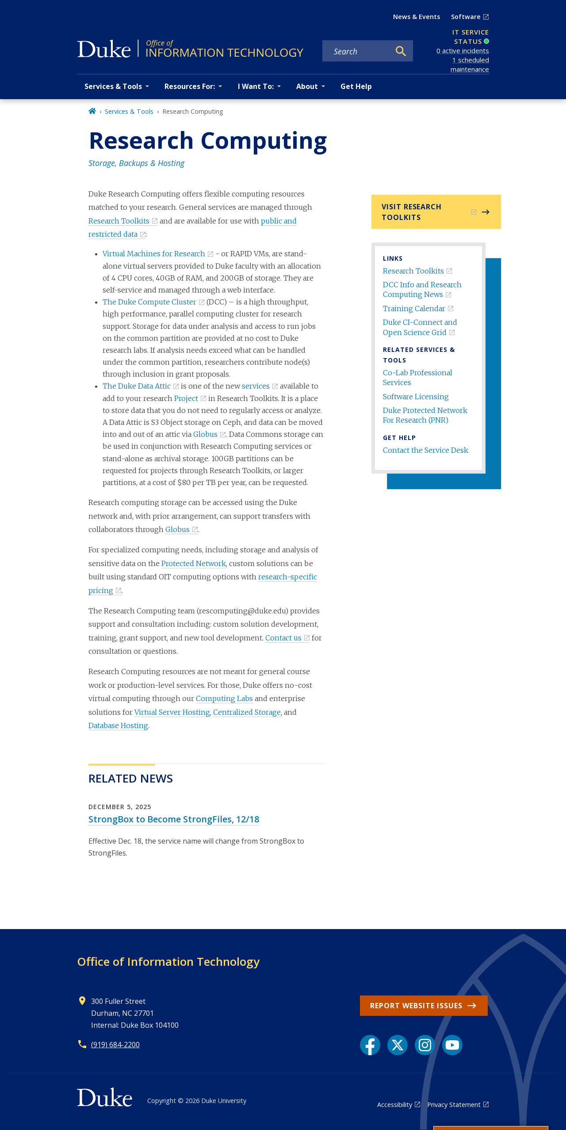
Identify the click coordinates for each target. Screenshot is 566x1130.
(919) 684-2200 (115, 1044)
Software (466, 16)
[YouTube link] (452, 1045)
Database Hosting (118, 725)
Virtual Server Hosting (172, 712)
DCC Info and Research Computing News (422, 289)
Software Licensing (416, 396)
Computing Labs (224, 698)
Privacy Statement (454, 1104)
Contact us (283, 637)
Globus (205, 434)
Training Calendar (414, 308)
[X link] (397, 1045)
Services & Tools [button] (113, 86)
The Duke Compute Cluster (149, 301)
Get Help (356, 86)
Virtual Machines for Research (154, 253)
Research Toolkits (413, 270)
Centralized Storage (247, 712)
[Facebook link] (370, 1045)
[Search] (401, 51)
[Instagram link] (425, 1045)
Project (186, 398)
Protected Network (193, 563)
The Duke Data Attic (137, 386)
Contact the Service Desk (425, 450)
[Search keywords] (356, 51)
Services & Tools (129, 111)
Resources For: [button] (189, 86)
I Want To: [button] (256, 86)
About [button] (307, 86)
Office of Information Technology (168, 961)
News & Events (416, 16)
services (256, 386)
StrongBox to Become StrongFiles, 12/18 (173, 819)
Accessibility (394, 1104)
